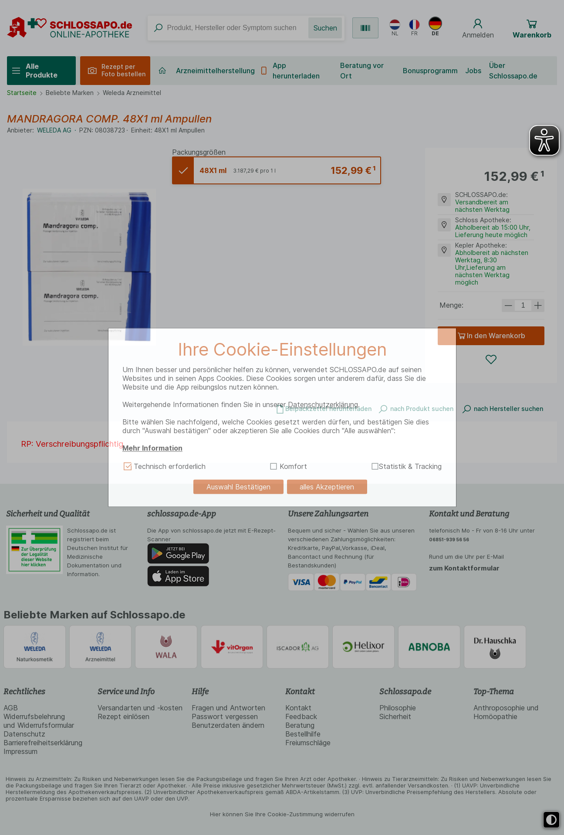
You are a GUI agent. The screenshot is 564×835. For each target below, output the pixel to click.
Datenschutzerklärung (323, 404)
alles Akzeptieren (327, 486)
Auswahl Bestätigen (238, 486)
